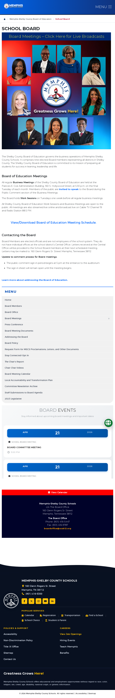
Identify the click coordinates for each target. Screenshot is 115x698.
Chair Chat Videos (14, 368)
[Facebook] (24, 601)
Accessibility (10, 634)
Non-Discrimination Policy (18, 640)
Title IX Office (11, 647)
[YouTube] (45, 601)
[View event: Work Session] (57, 475)
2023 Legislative (13, 399)
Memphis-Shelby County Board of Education (30, 19)
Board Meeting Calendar (17, 374)
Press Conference (14, 325)
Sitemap (8, 653)
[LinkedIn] (52, 601)
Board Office (11, 312)
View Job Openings (70, 634)
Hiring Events (67, 640)
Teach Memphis (69, 647)
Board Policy (11, 343)
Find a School (94, 615)
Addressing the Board (16, 337)
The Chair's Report (14, 362)
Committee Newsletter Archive (21, 386)
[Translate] (108, 423)
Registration (48, 615)
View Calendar (57, 492)
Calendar (28, 615)
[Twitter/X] (31, 601)
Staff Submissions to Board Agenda (23, 393)
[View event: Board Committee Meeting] (57, 441)
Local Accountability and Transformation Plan (29, 380)
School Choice (31, 620)
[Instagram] (38, 601)
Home (8, 300)
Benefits (64, 653)
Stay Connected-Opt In (17, 356)
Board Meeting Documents (19, 331)
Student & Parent (55, 620)
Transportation (70, 615)
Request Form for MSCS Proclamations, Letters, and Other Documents (42, 349)
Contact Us (10, 659)
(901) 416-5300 (34, 594)
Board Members (13, 306)
